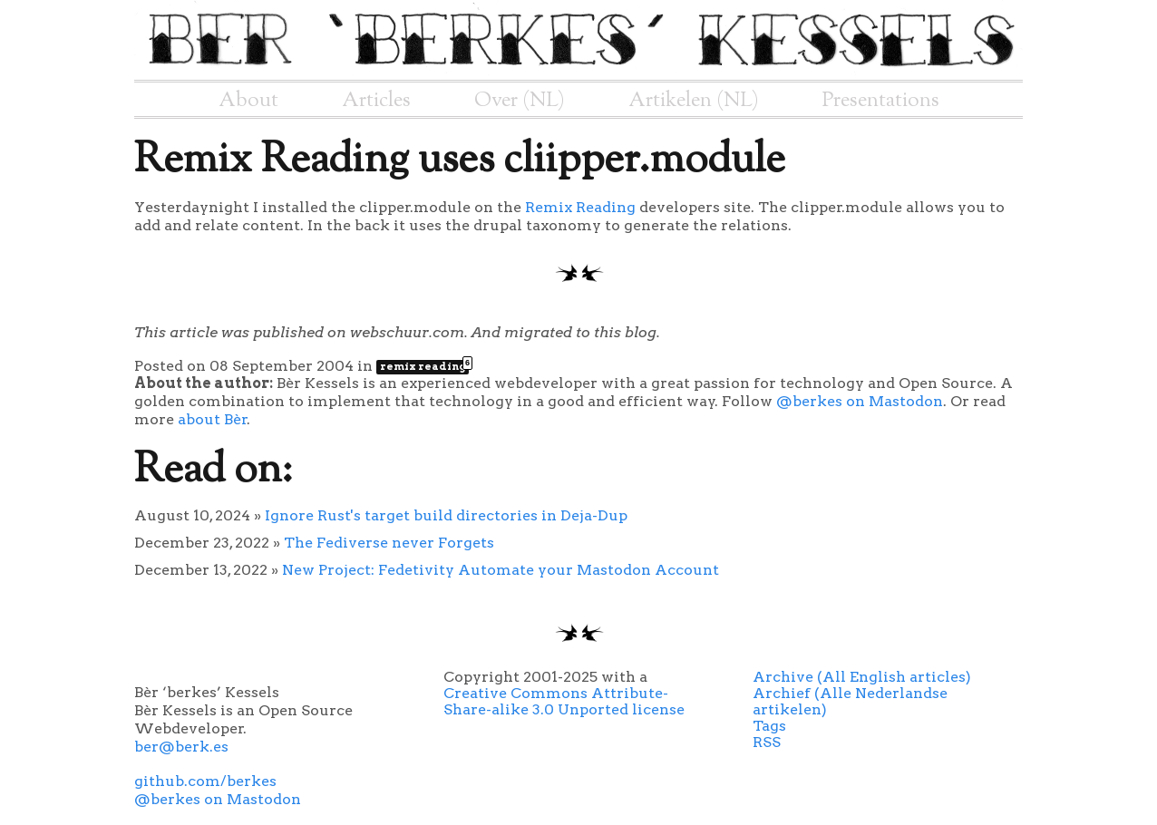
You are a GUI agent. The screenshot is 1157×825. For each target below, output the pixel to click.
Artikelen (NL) (693, 100)
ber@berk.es (181, 746)
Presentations (880, 100)
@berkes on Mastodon (859, 401)
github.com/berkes (205, 781)
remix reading (424, 366)
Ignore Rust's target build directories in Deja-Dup (446, 515)
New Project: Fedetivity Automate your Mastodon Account (500, 569)
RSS (767, 742)
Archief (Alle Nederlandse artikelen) (850, 701)
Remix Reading (580, 207)
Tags (769, 725)
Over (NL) (519, 100)
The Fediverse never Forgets (389, 542)
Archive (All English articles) (862, 676)
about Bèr (213, 419)
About (248, 100)
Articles (376, 100)
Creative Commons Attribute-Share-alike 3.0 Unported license (564, 701)
